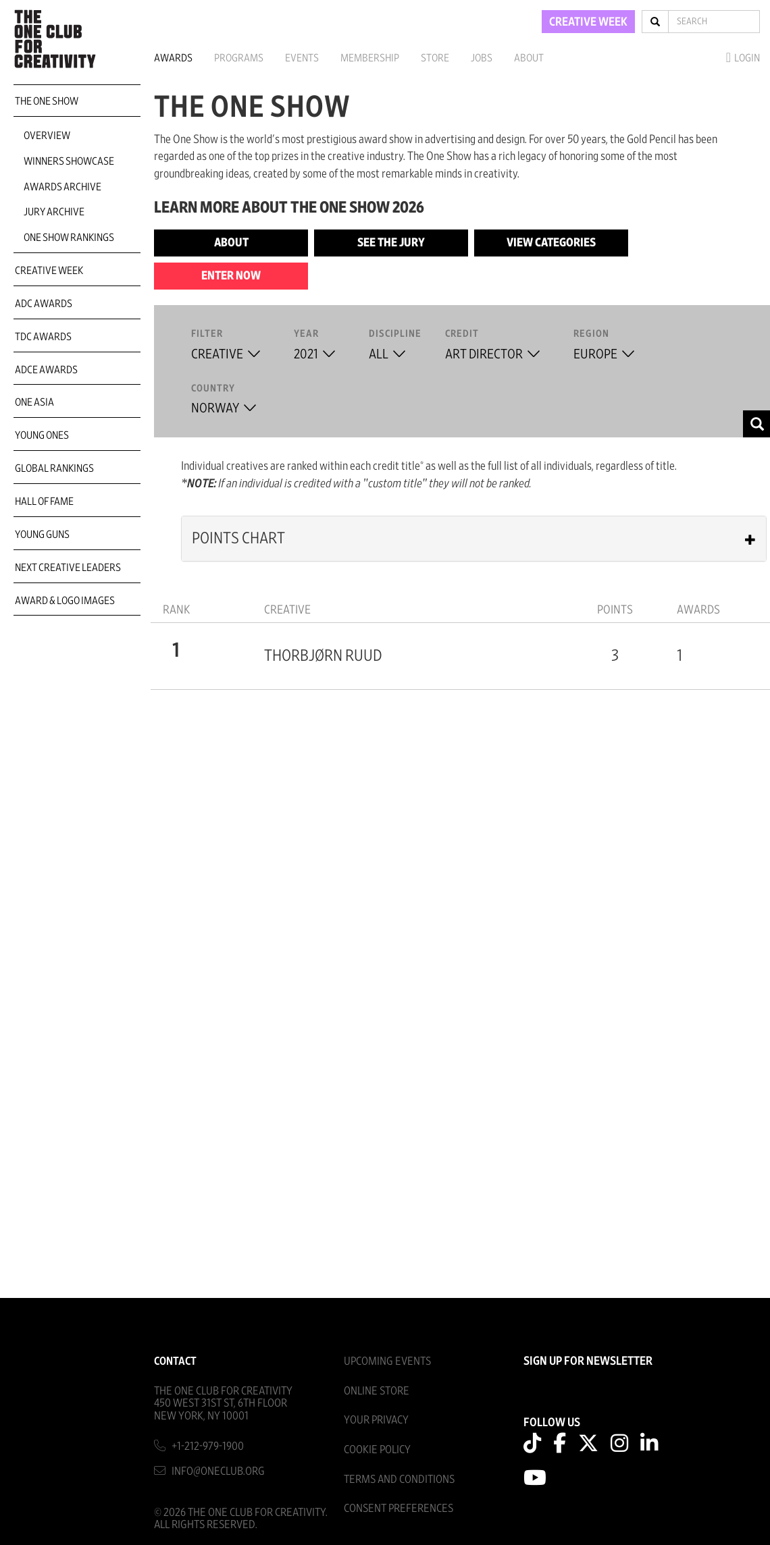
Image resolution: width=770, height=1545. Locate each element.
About (529, 58)
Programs (238, 58)
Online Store (376, 1391)
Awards (173, 58)
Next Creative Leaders (68, 567)
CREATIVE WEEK (588, 22)
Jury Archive (54, 212)
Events (302, 58)
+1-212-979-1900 (208, 1446)
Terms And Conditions (399, 1479)
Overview (47, 135)
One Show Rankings (69, 237)
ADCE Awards (46, 369)
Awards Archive (62, 187)
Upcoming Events (387, 1361)
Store (435, 58)
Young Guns (42, 534)
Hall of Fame (44, 501)
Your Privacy (376, 1420)
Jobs (481, 58)
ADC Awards (43, 303)
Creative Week (49, 270)
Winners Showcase (69, 161)
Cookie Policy (377, 1449)
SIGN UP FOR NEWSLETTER (587, 1361)
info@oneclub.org (218, 1471)
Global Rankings (54, 468)
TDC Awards (43, 336)
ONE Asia (34, 402)
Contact (175, 1361)
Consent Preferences (398, 1508)
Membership (369, 58)
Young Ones (42, 435)
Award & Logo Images (65, 600)
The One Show (46, 101)
